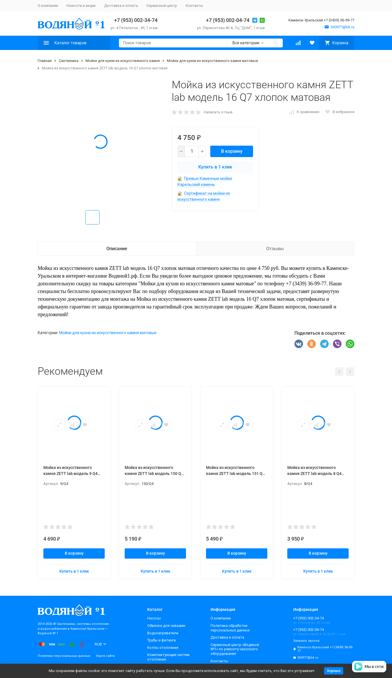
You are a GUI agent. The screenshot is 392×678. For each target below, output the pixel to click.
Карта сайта (105, 656)
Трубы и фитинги (161, 640)
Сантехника (68, 61)
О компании (48, 5)
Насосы (154, 618)
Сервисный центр (161, 5)
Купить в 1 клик (215, 167)
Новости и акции (81, 5)
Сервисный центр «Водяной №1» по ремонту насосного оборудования (235, 649)
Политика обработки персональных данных (230, 627)
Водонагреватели (162, 633)
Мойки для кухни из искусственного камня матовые (212, 61)
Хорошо (333, 671)
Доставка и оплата (121, 5)
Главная (45, 61)
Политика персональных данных (64, 656)
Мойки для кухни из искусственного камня (123, 61)
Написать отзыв (218, 112)
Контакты (194, 5)
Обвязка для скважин (166, 625)
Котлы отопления (162, 647)
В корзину (232, 151)
